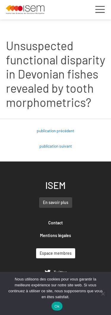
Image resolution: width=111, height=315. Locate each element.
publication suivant (55, 145)
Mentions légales (55, 235)
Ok (56, 306)
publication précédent (55, 130)
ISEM (55, 185)
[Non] (103, 293)
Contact (55, 222)
